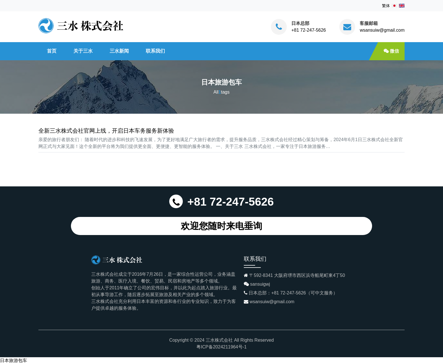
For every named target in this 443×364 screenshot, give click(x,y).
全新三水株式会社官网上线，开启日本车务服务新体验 (106, 131)
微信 (391, 51)
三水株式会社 (219, 340)
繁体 (386, 5)
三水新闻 (119, 51)
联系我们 (155, 51)
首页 (52, 51)
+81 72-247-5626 (308, 30)
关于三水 (83, 51)
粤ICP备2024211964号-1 (221, 346)
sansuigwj (260, 284)
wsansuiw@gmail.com (382, 30)
